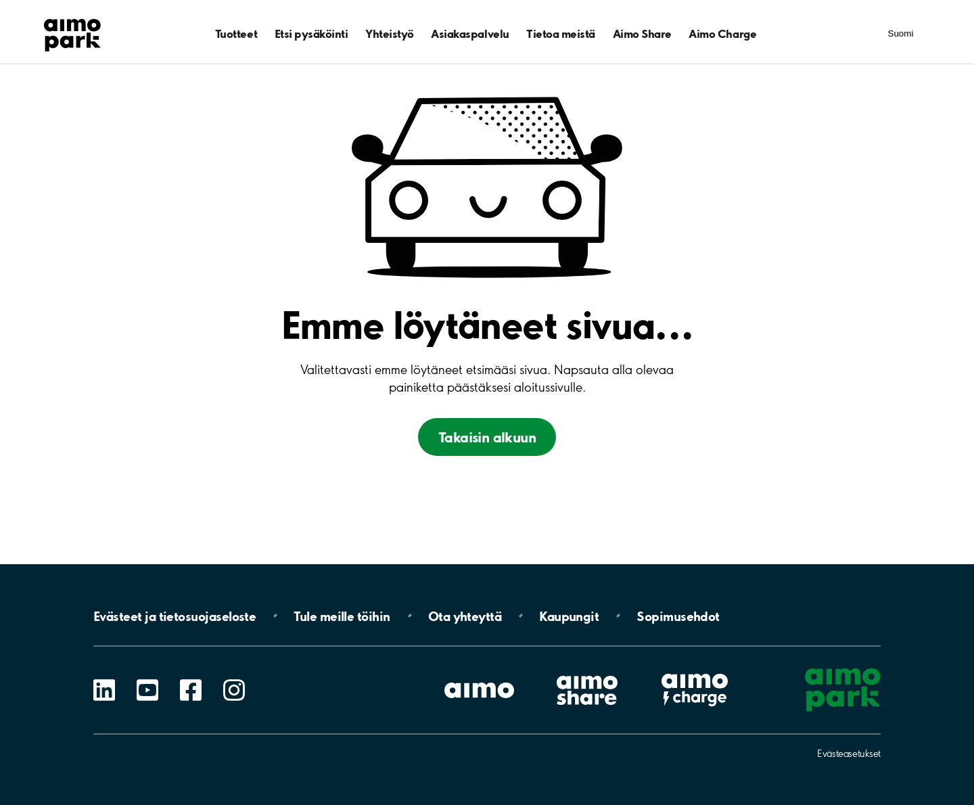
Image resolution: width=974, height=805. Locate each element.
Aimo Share (642, 33)
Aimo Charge (722, 33)
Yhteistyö (389, 33)
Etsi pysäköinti (311, 33)
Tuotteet (236, 33)
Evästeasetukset (849, 754)
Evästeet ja (174, 615)
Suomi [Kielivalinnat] (901, 33)
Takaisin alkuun (487, 437)
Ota (465, 615)
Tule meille (342, 615)
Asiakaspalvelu (470, 33)
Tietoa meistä (560, 33)
